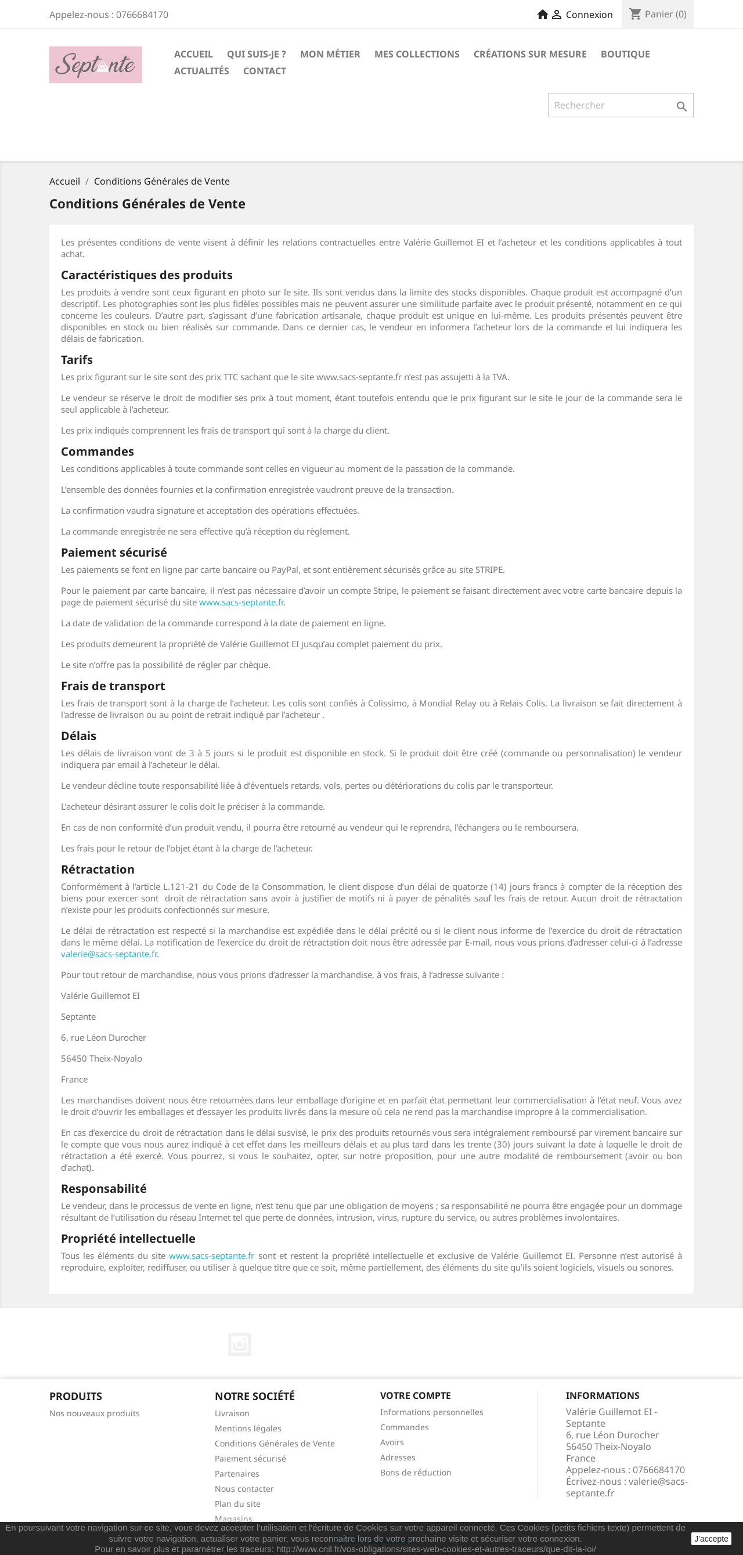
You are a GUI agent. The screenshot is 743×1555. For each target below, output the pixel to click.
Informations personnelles (432, 1411)
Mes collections (417, 54)
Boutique (625, 54)
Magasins (234, 1518)
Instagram (239, 1344)
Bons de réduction (416, 1472)
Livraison (232, 1413)
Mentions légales (248, 1428)
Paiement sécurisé (250, 1458)
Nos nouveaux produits (94, 1413)
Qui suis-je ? (256, 54)
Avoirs (392, 1442)
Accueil (193, 54)
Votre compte (415, 1395)
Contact (264, 70)
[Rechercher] (621, 105)
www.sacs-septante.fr (241, 602)
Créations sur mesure (530, 54)
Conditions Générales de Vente (275, 1443)
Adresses (398, 1457)
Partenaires (237, 1473)
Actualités (201, 70)
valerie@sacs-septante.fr (109, 953)
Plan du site (238, 1503)
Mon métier (330, 54)
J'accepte (711, 1538)
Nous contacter (244, 1488)
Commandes (404, 1427)
